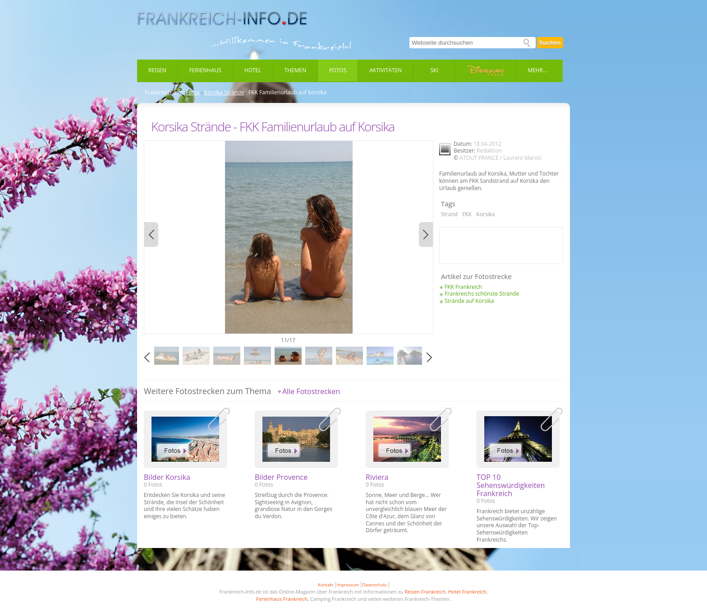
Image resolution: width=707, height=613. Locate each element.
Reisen (157, 70)
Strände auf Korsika (469, 301)
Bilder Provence (281, 477)
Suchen (550, 42)
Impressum (348, 585)
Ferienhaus (205, 70)
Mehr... (537, 70)
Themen (296, 70)
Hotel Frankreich (467, 591)
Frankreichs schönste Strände (482, 293)
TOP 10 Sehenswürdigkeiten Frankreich (511, 485)
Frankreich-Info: (164, 92)
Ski (434, 70)
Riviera (377, 477)
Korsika (485, 214)
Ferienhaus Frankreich (282, 598)
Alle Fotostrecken (311, 391)
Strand (449, 214)
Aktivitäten (385, 70)
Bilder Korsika (167, 477)
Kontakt (325, 585)
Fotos (337, 70)
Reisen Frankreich (424, 591)
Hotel (253, 70)
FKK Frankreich (463, 287)
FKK (467, 214)
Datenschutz (374, 585)
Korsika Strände (224, 92)
